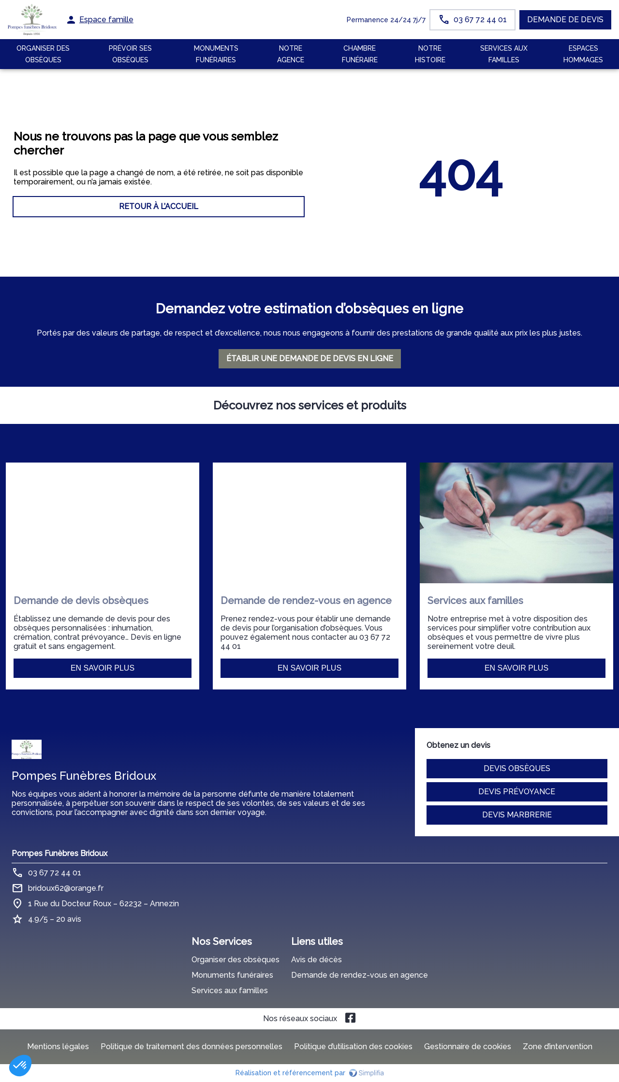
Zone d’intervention (557, 1046)
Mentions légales (58, 1046)
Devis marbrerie (517, 814)
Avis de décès (316, 959)
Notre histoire (430, 54)
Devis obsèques (517, 768)
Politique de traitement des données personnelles (191, 1046)
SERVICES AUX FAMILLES (504, 54)
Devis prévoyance (516, 791)
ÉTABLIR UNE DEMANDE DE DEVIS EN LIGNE (309, 358)
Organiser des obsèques (236, 959)
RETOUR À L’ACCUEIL (158, 206)
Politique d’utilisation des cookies (353, 1046)
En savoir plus (102, 668)
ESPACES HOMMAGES (583, 54)
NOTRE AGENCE (290, 54)
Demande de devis (565, 19)
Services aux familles (230, 990)
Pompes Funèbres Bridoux (59, 853)
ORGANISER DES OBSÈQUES (43, 54)
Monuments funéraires (216, 54)
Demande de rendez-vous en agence (359, 975)
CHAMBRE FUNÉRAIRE (360, 54)
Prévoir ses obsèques (130, 54)
